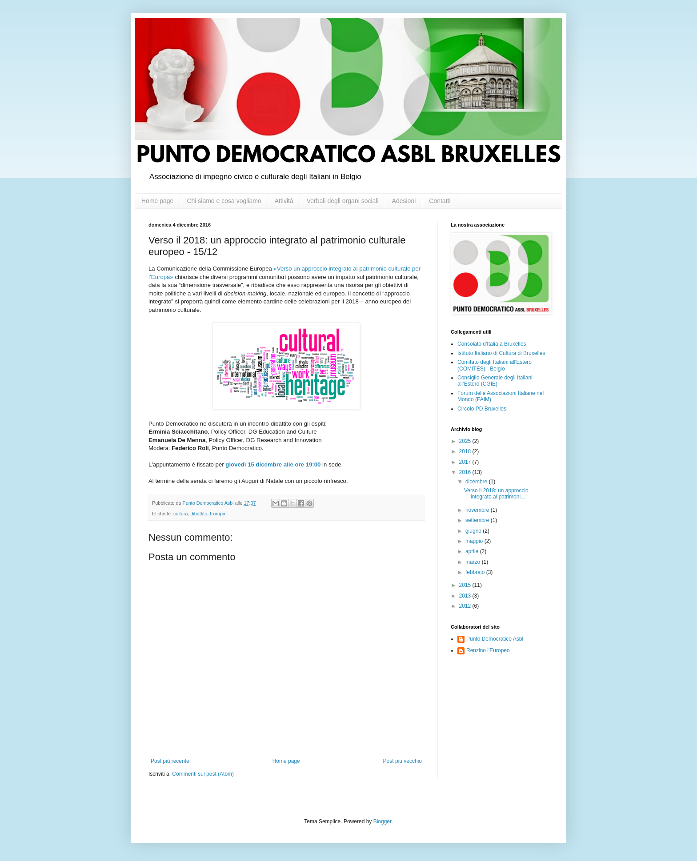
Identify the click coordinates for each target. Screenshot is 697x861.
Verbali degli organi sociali (343, 200)
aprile (472, 551)
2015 (466, 585)
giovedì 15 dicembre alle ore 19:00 (272, 464)
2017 (466, 462)
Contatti (439, 200)
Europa (217, 513)
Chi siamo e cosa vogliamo (224, 200)
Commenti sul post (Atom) (203, 774)
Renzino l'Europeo (488, 650)
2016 (466, 472)
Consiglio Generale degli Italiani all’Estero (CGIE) (495, 381)
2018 (466, 451)
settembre (478, 520)
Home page (157, 200)
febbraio (475, 572)
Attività (284, 200)
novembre (478, 510)
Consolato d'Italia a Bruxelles (491, 344)
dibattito (198, 513)
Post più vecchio (402, 761)
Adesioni (404, 200)
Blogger (382, 821)
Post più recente (170, 761)
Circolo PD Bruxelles (481, 409)
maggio (475, 541)
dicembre (477, 481)
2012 (466, 606)
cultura (180, 513)
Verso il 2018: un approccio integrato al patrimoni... (496, 493)
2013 (466, 596)
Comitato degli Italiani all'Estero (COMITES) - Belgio (494, 365)
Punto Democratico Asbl (494, 639)
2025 (466, 441)
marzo (473, 562)
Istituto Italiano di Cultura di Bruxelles (501, 353)
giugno (474, 531)
